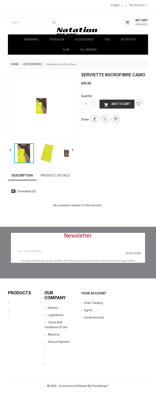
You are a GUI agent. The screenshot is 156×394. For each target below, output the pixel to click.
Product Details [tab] (55, 175)
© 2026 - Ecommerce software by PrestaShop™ (78, 386)
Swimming (31, 39)
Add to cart (117, 105)
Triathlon (56, 39)
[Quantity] (86, 104)
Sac (107, 39)
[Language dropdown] (117, 5)
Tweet (105, 119)
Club (66, 49)
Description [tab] (22, 175)
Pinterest (116, 119)
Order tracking (92, 303)
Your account (93, 293)
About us (52, 334)
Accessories (84, 39)
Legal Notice (54, 315)
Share (94, 119)
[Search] (34, 22)
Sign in (86, 310)
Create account (92, 317)
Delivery (51, 307)
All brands (88, 49)
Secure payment (56, 341)
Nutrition (128, 39)
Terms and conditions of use (55, 325)
